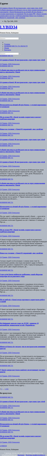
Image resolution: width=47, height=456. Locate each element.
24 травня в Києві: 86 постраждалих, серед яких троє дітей (22, 60)
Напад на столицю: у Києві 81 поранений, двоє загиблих (21, 129)
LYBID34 (8, 27)
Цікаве (6, 48)
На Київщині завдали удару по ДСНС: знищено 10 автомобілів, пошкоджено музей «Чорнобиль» (19, 324)
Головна (7, 44)
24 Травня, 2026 (6, 64)
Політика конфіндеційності (35, 455)
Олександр (16, 64)
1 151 (6, 389)
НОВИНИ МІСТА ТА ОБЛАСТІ (15, 46)
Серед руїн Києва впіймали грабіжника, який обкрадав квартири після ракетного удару (21, 275)
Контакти (7, 50)
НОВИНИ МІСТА (6, 56)
